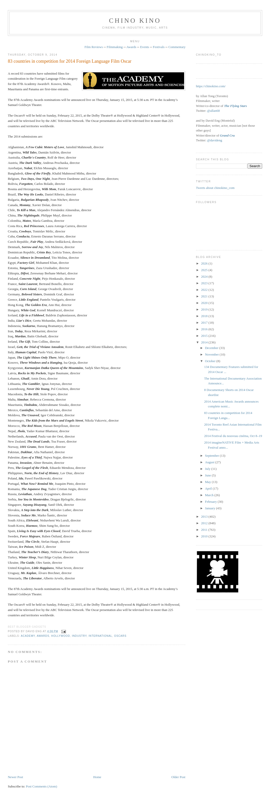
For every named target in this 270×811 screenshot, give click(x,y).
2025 (204, 270)
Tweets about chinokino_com (215, 188)
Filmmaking (115, 47)
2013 (204, 516)
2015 (204, 336)
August (210, 462)
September (212, 455)
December (212, 348)
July (208, 469)
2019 (204, 309)
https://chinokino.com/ (211, 86)
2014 (204, 342)
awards (43, 635)
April (209, 488)
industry (79, 635)
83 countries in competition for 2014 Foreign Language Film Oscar (69, 61)
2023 (204, 283)
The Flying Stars (235, 106)
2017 (204, 322)
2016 (204, 329)
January (210, 508)
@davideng (214, 140)
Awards (131, 47)
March (209, 495)
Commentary (177, 47)
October (210, 361)
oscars (120, 635)
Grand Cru (227, 135)
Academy (28, 635)
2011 (204, 530)
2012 (204, 523)
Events (144, 47)
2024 (204, 276)
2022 (204, 290)
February (211, 501)
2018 (204, 316)
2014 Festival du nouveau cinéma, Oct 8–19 (233, 436)
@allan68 (213, 111)
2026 (204, 263)
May (208, 482)
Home (97, 777)
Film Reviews (93, 47)
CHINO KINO (135, 20)
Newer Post (15, 777)
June (208, 475)
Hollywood (60, 635)
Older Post (178, 777)
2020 (204, 303)
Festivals (158, 47)
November (212, 354)
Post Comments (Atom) (41, 786)
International (100, 635)
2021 (204, 296)
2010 (204, 536)
